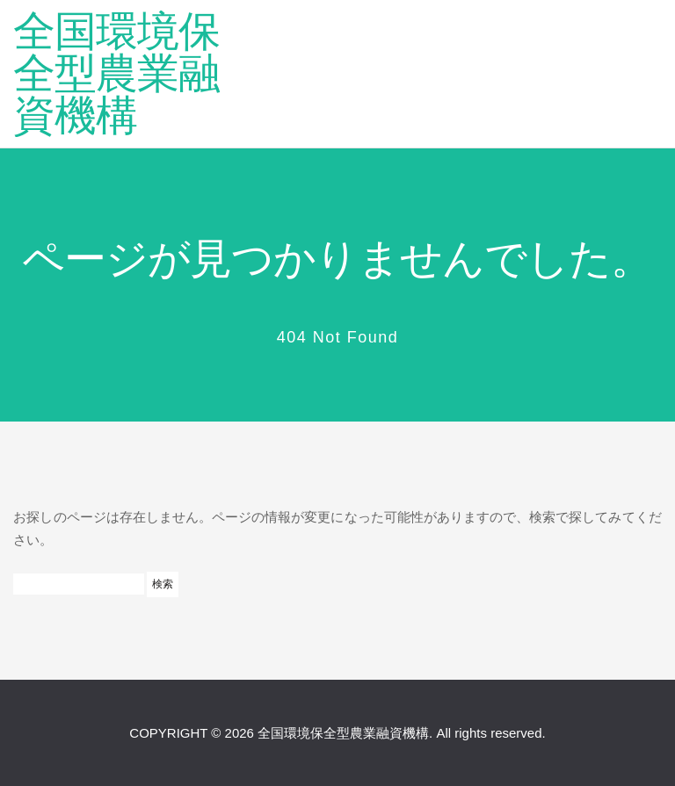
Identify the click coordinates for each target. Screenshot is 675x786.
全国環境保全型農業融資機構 (116, 73)
